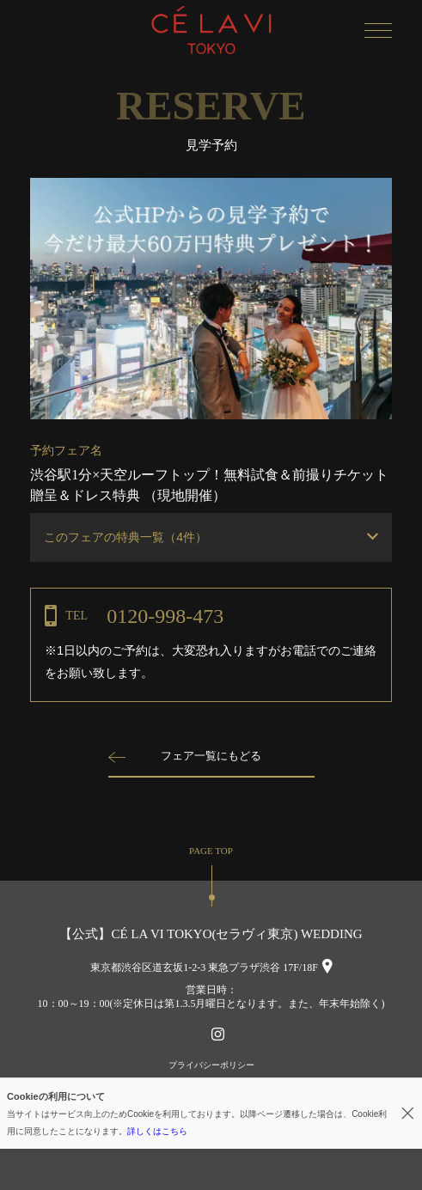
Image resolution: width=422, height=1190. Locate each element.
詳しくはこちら (157, 1131)
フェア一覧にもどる (211, 755)
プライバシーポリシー (211, 1065)
